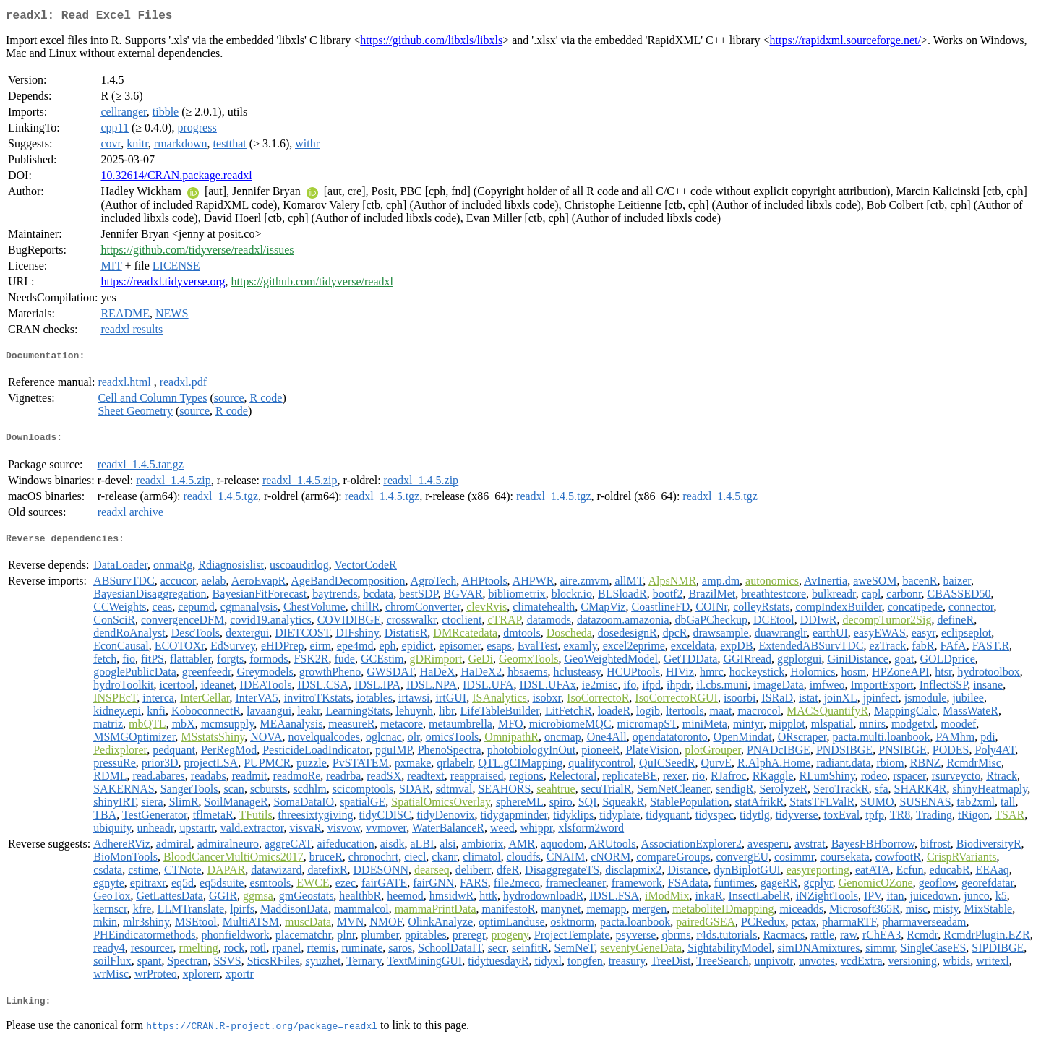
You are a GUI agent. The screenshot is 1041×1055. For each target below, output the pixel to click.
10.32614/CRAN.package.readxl (176, 178)
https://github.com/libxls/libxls (431, 43)
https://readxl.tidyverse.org (162, 284)
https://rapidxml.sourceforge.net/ (845, 43)
